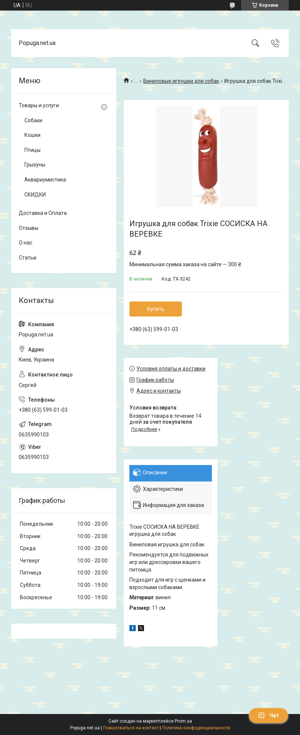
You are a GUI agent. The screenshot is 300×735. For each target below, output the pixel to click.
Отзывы (28, 228)
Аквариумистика (45, 180)
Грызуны (34, 165)
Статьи (27, 258)
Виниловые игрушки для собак (181, 81)
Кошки (32, 135)
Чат (268, 715)
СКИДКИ (35, 195)
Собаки (33, 120)
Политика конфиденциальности (196, 727)
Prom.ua (183, 721)
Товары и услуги (39, 105)
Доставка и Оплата (43, 213)
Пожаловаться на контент (131, 727)
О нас (25, 243)
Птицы (32, 150)
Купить (156, 309)
